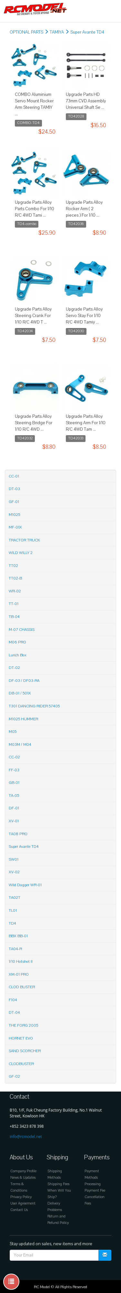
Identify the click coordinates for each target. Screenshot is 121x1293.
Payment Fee (95, 1190)
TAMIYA (57, 32)
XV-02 (14, 872)
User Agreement (22, 1203)
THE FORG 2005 (23, 1025)
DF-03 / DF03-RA (24, 680)
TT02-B (15, 578)
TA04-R (15, 948)
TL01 (13, 910)
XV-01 (14, 821)
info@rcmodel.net (26, 1136)
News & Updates (22, 1177)
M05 (12, 731)
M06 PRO (17, 642)
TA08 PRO (18, 833)
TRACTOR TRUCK (24, 540)
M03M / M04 (20, 744)
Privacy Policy (21, 1197)
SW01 (13, 859)
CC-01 (14, 476)
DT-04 (14, 1012)
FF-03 (14, 770)
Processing (93, 1184)
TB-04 (14, 616)
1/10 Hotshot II (21, 961)
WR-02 (15, 591)
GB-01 (14, 782)
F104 (13, 999)
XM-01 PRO (19, 974)
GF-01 (14, 501)
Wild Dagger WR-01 (25, 885)
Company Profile (23, 1171)
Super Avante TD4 (87, 32)
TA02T (14, 897)
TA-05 (14, 795)
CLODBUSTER (21, 1063)
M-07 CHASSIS (22, 629)
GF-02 (14, 1076)
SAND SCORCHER (25, 1050)
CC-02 (14, 757)
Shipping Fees (58, 1184)
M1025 (14, 514)
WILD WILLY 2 (21, 552)
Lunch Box (17, 655)
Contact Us (19, 1209)
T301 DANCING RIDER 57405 (34, 706)
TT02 (13, 565)
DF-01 (14, 808)
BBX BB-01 (18, 936)
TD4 (12, 923)
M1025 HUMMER (23, 719)
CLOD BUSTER (22, 987)
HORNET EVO (21, 1038)
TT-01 (13, 603)
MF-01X (15, 527)
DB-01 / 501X (20, 693)
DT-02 (14, 667)
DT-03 (14, 488)
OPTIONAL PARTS (26, 32)
